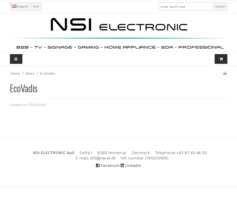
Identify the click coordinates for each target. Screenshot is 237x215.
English (20, 6)
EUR (36, 6)
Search (220, 6)
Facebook (108, 165)
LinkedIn (130, 165)
